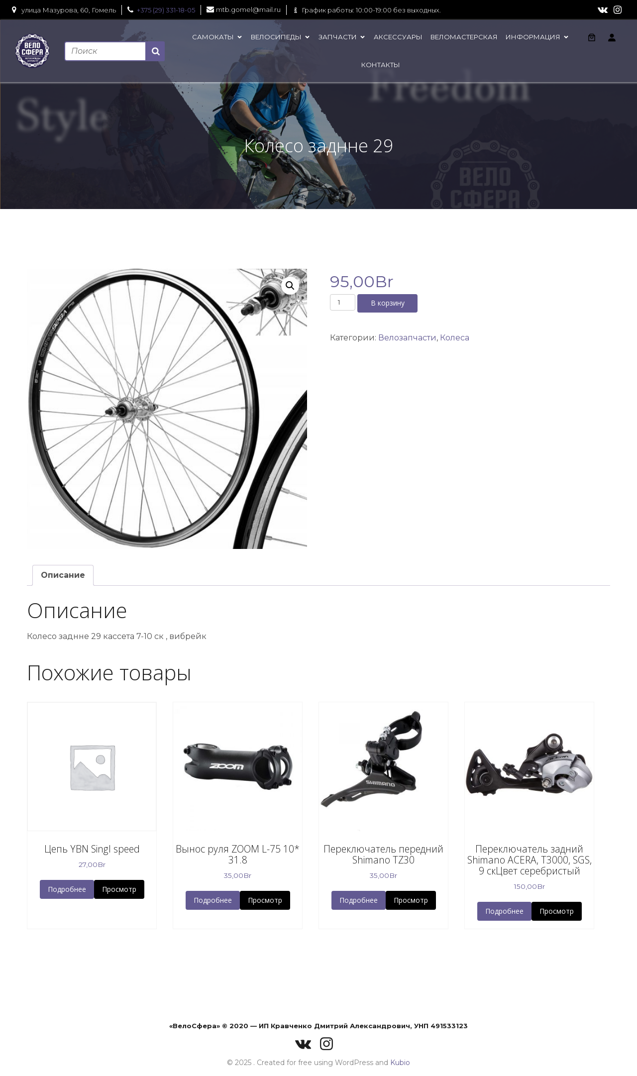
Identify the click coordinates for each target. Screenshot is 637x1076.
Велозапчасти (407, 337)
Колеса (454, 337)
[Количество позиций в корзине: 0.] (592, 37)
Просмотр (119, 889)
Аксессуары (398, 37)
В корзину (388, 303)
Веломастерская (464, 37)
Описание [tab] (63, 575)
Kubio (400, 1062)
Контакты (380, 65)
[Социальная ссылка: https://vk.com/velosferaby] (602, 9)
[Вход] (612, 37)
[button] (290, 286)
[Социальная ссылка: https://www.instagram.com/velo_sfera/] (617, 9)
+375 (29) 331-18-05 (166, 10)
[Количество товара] (342, 302)
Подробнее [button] (67, 889)
